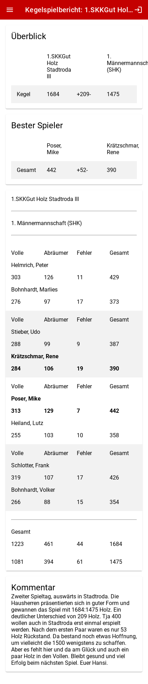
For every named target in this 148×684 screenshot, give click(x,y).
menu (10, 10)
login (138, 10)
